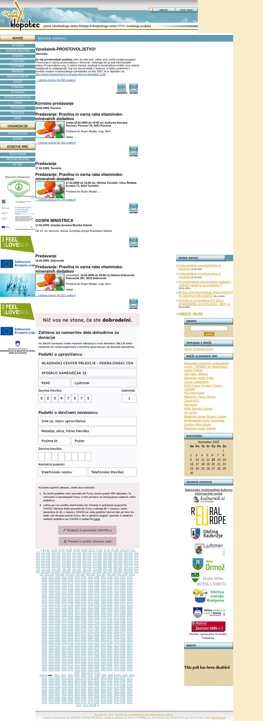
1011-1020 (54, 577)
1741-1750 (93, 604)
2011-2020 (81, 615)
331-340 (56, 558)
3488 (97, 675)
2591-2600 (106, 637)
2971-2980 (54, 653)
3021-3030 (120, 653)
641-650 (66, 566)
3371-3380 (120, 667)
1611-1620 (106, 599)
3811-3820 (81, 689)
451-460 (76, 561)
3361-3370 (106, 667)
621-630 (45, 566)
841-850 (66, 571)
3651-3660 (54, 683)
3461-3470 (87, 672)
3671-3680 (81, 683)
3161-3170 (120, 659)
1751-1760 (106, 604)
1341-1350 (120, 588)
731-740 (56, 569)
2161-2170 (93, 620)
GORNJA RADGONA (17, 50)
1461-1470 (93, 593)
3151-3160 (106, 659)
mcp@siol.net (218, 717)
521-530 (45, 563)
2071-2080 (67, 618)
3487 (90, 675)
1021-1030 (67, 577)
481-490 (107, 561)
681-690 (107, 566)
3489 (104, 675)
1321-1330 (93, 588)
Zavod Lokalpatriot (196, 382)
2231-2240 (93, 623)
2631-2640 (67, 640)
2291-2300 (81, 626)
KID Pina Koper (194, 393)
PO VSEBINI (18, 108)
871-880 (97, 571)
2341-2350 (54, 629)
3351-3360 (93, 667)
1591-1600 (81, 599)
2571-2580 (81, 637)
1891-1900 (106, 610)
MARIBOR (17, 71)
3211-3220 (93, 661)
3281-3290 (93, 664)
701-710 (128, 566)
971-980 (101, 574)
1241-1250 (81, 585)
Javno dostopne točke (198, 349)
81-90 (107, 550)
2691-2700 (54, 642)
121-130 (45, 552)
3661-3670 (67, 683)
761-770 (86, 569)
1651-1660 (67, 601)
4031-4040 (93, 697)
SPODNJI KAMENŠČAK (17, 97)
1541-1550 (106, 596)
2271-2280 (54, 626)
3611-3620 (93, 680)
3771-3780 (120, 686)
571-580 (97, 563)
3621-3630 (106, 680)
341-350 (66, 558)
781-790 (107, 569)
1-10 (46, 550)
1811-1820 (93, 607)
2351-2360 (67, 629)
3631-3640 (120, 680)
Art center (190, 412)
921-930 (49, 574)
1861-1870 (67, 610)
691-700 (118, 566)
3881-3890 (81, 691)
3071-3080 (93, 656)
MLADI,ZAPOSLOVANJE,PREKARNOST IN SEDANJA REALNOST (206, 294)
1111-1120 (93, 580)
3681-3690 (93, 683)
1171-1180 (81, 582)
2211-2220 (67, 623)
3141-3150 (93, 659)
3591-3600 (67, 680)
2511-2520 (93, 634)
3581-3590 (54, 680)
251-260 (76, 555)
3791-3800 (54, 689)
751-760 (76, 569)
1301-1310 (67, 588)
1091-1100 (67, 580)
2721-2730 (93, 642)
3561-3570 (120, 678)
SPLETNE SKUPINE (17, 159)
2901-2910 (54, 650)
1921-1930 (54, 612)
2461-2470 (120, 631)
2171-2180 (106, 620)
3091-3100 (120, 656)
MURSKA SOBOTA (17, 76)
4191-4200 (120, 702)
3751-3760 (93, 686)
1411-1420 (120, 590)
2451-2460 (106, 631)
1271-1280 (120, 585)
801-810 (128, 569)
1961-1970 (106, 612)
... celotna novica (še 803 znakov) (55, 80)
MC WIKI (18, 164)
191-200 (118, 552)
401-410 (128, 558)
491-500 (118, 561)
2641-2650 (81, 640)
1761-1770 (120, 604)
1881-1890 (93, 610)
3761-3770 (106, 686)
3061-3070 (81, 656)
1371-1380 (67, 590)
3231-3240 (120, 661)
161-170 (86, 552)
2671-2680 (120, 640)
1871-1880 (81, 610)
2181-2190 (120, 620)
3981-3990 (120, 694)
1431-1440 (54, 593)
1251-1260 (93, 585)
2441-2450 (93, 631)
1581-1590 (67, 599)
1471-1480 (106, 593)
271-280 (97, 555)
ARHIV (18, 118)
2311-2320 (106, 626)
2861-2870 (93, 648)
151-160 (76, 552)
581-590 (107, 563)
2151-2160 (81, 620)
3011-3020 (106, 653)
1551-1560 (120, 596)
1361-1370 (54, 590)
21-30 (61, 550)
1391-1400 (93, 590)
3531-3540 (81, 678)
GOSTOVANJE (17, 154)
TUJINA (17, 102)
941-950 (70, 574)
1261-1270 (106, 585)
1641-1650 (54, 601)
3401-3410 (67, 669)
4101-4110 (93, 699)
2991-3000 (81, 653)
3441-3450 (120, 669)
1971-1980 (120, 612)
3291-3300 (106, 664)
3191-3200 (67, 661)
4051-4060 (120, 697)
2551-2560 (54, 637)
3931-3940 (54, 694)
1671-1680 (93, 601)
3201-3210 (81, 661)
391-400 (118, 558)
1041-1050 (93, 577)
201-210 (128, 552)
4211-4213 (89, 705)
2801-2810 (106, 645)
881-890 (107, 571)
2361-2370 (81, 629)
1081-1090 (54, 580)
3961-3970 (93, 694)
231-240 (56, 555)
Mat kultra (190, 404)
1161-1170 (67, 582)
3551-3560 (106, 678)
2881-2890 (120, 648)
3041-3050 (54, 656)
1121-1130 (106, 580)
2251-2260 (120, 623)
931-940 (60, 574)
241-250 (66, 555)
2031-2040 (106, 615)
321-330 (45, 558)
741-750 (66, 569)
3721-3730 (54, 686)
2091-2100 (93, 618)
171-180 (97, 552)
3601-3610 (81, 680)
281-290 (107, 555)
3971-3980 (106, 694)
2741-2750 (120, 642)
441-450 (66, 561)
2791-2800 (93, 645)
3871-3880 (67, 691)
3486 (83, 675)
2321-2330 (120, 626)
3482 (56, 675)
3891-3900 (93, 691)
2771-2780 (67, 645)
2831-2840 (54, 648)
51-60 (84, 550)
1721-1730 (67, 604)
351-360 (76, 558)
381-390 (107, 558)
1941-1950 (81, 612)
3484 (70, 675)
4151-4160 (67, 702)
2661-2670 (106, 640)
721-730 (45, 569)
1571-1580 (54, 599)
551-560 (76, 563)
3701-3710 (120, 683)
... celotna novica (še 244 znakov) (55, 199)
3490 (110, 675)
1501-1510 (54, 596)
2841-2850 (67, 648)
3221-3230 (106, 661)
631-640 (56, 566)
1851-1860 (54, 610)
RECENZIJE (18, 113)
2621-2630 (54, 640)
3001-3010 (93, 653)
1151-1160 (54, 582)
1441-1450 (67, 593)
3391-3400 (54, 669)
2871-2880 (106, 648)
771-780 (97, 569)
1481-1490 (120, 593)
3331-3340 (67, 667)
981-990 (111, 574)
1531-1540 (93, 596)
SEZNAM (18, 138)
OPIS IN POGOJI (17, 133)
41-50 (76, 550)
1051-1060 (106, 577)
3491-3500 (122, 675)
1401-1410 (106, 590)
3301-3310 (120, 664)
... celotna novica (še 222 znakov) (55, 142)
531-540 (56, 563)
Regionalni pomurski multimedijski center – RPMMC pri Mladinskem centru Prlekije (206, 367)
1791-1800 (67, 607)
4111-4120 (106, 699)
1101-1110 (81, 580)
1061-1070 (120, 577)
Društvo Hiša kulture (197, 424)
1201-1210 (120, 582)
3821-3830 (93, 689)
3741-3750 (81, 686)
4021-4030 (81, 697)
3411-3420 (81, 669)
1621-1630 (120, 599)
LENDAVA (17, 55)
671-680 (97, 566)
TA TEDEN (18, 45)
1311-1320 (81, 588)
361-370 (86, 558)
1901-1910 (120, 610)
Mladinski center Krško (199, 378)
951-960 (80, 574)
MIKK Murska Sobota (198, 408)
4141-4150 (54, 702)
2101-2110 (106, 618)
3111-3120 (54, 659)
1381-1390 (81, 590)
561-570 (86, 563)
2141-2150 (67, 620)
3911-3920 (120, 691)
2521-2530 (106, 634)
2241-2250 (106, 623)
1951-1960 (93, 612)
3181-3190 (54, 661)
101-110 (124, 550)
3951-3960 (81, 694)
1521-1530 (81, 596)
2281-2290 (67, 626)
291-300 (118, 555)
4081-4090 (67, 699)
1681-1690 (106, 601)
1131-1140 (120, 580)
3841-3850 (120, 689)
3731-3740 (67, 686)
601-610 (128, 563)
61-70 (91, 550)
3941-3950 (67, 694)
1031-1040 (81, 577)
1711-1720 (54, 604)
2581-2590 (93, 637)
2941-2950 (106, 650)
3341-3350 (81, 667)
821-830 (45, 571)
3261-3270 (67, 664)
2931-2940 (93, 650)
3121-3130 (67, 659)
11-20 (54, 550)
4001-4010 (54, 697)
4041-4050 (106, 697)
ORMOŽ (17, 81)
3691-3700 (106, 683)
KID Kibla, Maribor (196, 374)
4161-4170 (81, 702)
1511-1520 (67, 596)
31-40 (69, 550)
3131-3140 (81, 659)
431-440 (56, 561)
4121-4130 (120, 699)
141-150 (66, 552)
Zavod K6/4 (191, 400)
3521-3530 (67, 678)
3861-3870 (54, 691)
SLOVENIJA (17, 92)
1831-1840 (120, 607)
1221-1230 (54, 585)
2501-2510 (81, 634)
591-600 (118, 563)
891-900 (118, 571)
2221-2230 (81, 623)
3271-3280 (81, 664)
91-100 (115, 550)
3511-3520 (54, 678)
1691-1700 (120, 601)
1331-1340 (106, 588)
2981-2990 (67, 653)
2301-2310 (93, 626)
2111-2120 (120, 618)
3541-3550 (93, 678)
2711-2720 (81, 642)
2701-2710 (67, 642)
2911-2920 (67, 650)
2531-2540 (120, 634)
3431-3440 (106, 669)
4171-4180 (93, 702)
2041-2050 (120, 615)
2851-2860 (81, 648)
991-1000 (122, 574)
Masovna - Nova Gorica (199, 397)
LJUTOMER (17, 66)
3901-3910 (106, 691)
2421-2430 (67, 631)
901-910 (128, 571)
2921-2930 (81, 650)
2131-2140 (54, 620)
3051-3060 (67, 656)
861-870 (86, 571)
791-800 (118, 569)
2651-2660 (93, 640)
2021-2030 (93, 615)
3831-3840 (106, 689)
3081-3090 (106, 656)
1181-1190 (93, 582)
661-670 (86, 566)
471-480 (97, 561)
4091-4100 (81, 699)
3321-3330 (54, 667)
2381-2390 (106, 629)
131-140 (56, 552)
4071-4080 (54, 699)
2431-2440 (81, 631)
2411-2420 (54, 631)
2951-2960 (120, 650)
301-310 (128, 555)
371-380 (97, 558)
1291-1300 (54, 588)
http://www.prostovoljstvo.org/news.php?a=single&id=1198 (70, 74)
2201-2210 (54, 623)
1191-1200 (106, 582)
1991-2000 (54, 615)
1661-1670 (81, 601)
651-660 (76, 566)
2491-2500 (67, 634)
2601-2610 (120, 637)
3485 (77, 675)
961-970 (90, 574)
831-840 (56, 571)
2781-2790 (81, 645)
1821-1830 (106, 607)
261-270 (86, 555)
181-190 (107, 552)
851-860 (76, 571)
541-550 (66, 563)
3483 (63, 675)
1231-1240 (67, 585)
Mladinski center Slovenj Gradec (205, 416)
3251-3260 (54, 664)
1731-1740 (81, 604)
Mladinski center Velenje (200, 428)
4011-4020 (67, 697)
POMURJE (18, 87)
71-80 (99, 550)
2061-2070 (54, 618)
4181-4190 (106, 702)
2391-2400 (120, 629)
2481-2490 (54, 634)
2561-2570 (67, 637)
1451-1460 (81, 593)
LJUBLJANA (18, 61)
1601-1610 (93, 599)
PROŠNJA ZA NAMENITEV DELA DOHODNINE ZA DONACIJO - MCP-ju (204, 302)
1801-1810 (81, 607)
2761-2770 (54, 645)
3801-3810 (67, 689)
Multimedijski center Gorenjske (204, 420)
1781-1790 (54, 607)
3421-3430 (93, 669)
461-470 (86, 561)
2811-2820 (120, 645)
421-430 (45, 561)
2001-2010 (67, 615)
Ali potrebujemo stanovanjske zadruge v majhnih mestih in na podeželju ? (205, 283)
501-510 (128, 561)
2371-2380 (93, 629)
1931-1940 (67, 612)
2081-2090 (81, 618)
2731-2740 (106, 642)
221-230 (45, 555)
